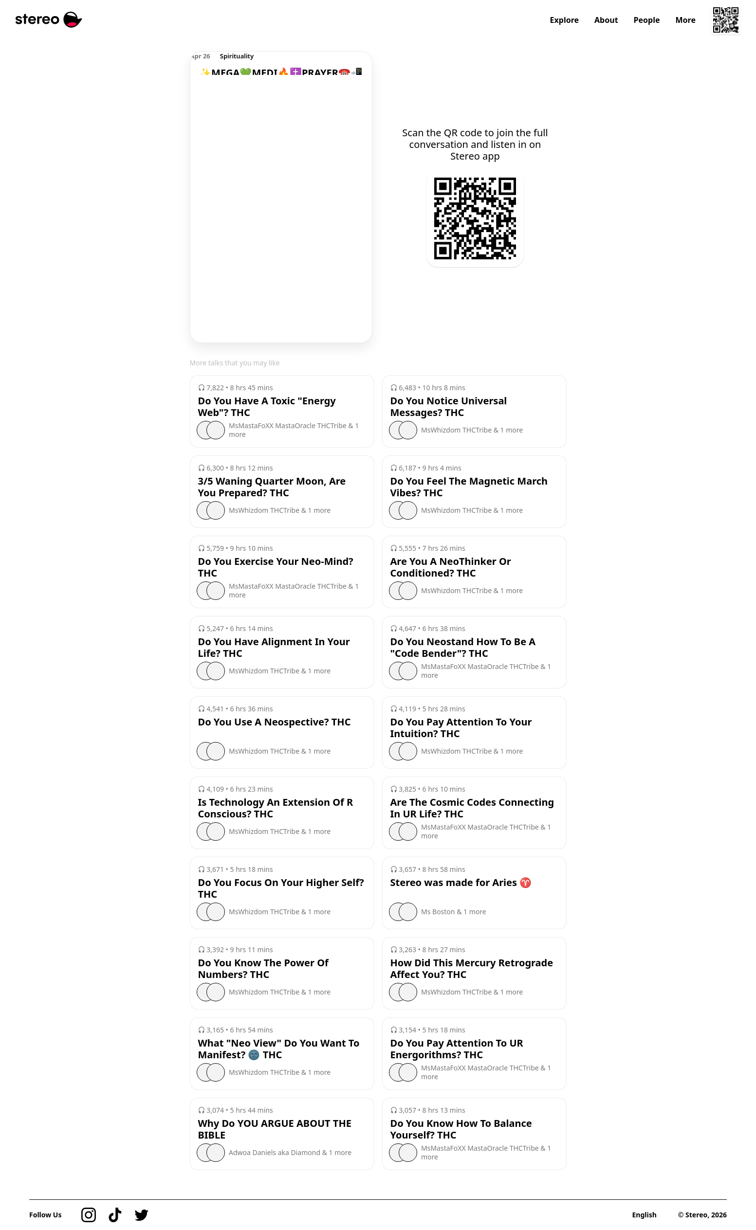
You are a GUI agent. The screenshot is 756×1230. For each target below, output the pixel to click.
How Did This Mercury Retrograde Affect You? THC (471, 968)
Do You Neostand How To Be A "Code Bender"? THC (463, 647)
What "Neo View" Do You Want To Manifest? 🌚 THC (279, 1049)
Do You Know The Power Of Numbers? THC (263, 968)
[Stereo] (49, 20)
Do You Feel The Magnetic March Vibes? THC (469, 487)
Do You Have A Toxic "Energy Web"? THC (267, 406)
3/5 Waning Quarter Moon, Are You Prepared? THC (272, 487)
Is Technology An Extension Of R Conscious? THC (275, 808)
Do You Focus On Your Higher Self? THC (281, 888)
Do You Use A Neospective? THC (274, 722)
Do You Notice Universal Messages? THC (448, 406)
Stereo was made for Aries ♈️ (461, 882)
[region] (281, 63)
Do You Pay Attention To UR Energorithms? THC (456, 1049)
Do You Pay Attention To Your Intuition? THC (461, 728)
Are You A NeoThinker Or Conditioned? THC (450, 567)
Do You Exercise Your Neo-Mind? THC (275, 567)
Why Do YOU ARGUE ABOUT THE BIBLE (274, 1129)
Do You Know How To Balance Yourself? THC (461, 1129)
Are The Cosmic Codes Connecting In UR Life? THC (472, 808)
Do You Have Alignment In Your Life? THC (274, 647)
